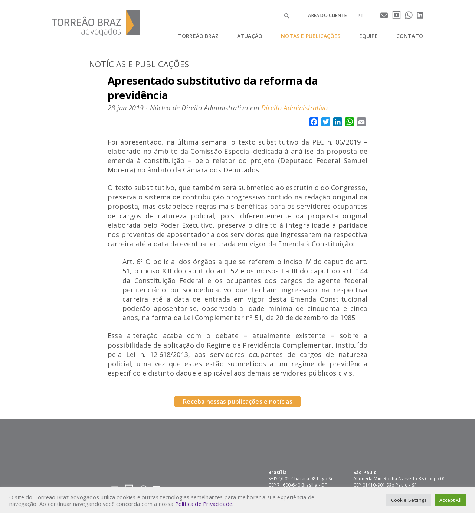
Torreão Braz (198, 35)
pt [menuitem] (360, 15)
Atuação (249, 35)
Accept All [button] (450, 500)
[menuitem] (360, 15)
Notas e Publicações (310, 35)
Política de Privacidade (203, 503)
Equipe (368, 35)
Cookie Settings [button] (409, 500)
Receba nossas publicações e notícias (237, 401)
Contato (409, 35)
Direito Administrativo (294, 107)
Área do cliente (327, 15)
